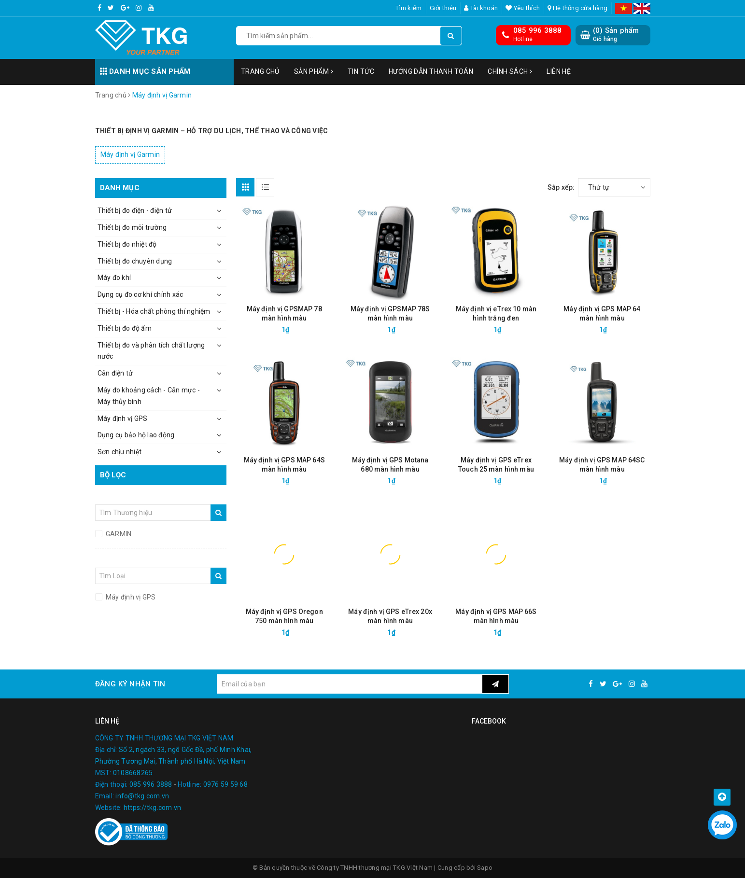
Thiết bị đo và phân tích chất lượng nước (151, 351)
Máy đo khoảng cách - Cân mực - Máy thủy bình (149, 395)
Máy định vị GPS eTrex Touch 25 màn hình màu (496, 464)
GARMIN (118, 534)
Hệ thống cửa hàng (577, 8)
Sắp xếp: (561, 187)
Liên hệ (559, 71)
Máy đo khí (114, 277)
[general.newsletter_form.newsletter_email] (349, 684)
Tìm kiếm (408, 8)
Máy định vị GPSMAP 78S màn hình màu (390, 313)
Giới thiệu (443, 8)
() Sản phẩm (616, 34)
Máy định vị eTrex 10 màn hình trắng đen (496, 313)
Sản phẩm (313, 71)
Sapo (484, 867)
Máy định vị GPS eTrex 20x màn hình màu (390, 616)
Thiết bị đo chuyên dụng (135, 261)
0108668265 (133, 773)
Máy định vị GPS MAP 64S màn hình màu (284, 464)
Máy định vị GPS (123, 418)
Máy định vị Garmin (130, 154)
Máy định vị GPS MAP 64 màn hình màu (601, 313)
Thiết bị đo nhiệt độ (127, 244)
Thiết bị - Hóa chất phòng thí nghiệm (154, 311)
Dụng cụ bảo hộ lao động (136, 435)
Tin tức (361, 71)
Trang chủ (260, 71)
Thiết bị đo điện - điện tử (135, 210)
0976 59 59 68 (225, 784)
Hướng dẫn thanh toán (431, 71)
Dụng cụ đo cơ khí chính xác (140, 294)
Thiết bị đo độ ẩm (125, 328)
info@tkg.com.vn (142, 796)
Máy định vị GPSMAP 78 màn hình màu (284, 313)
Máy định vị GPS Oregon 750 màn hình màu (284, 616)
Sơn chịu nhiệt (120, 452)
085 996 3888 (537, 30)
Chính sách (510, 71)
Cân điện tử (115, 373)
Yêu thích (523, 8)
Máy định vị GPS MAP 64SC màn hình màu (602, 464)
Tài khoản (481, 8)
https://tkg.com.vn (153, 807)
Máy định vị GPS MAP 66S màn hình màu (495, 616)
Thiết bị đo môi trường (132, 227)
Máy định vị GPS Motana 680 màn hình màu (390, 464)
